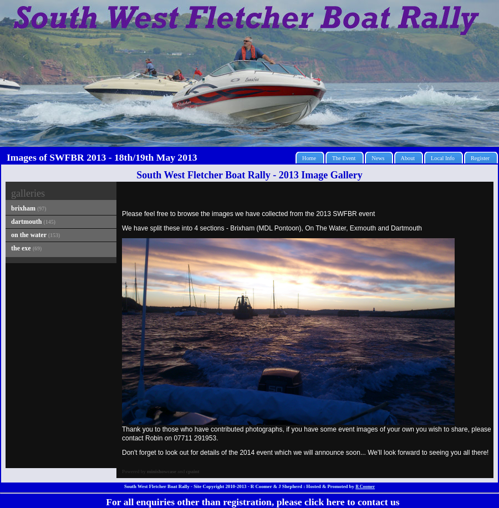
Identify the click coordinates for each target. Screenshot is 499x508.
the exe (26, 248)
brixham (29, 208)
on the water (35, 235)
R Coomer (365, 486)
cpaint (193, 471)
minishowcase (161, 471)
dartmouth (33, 221)
